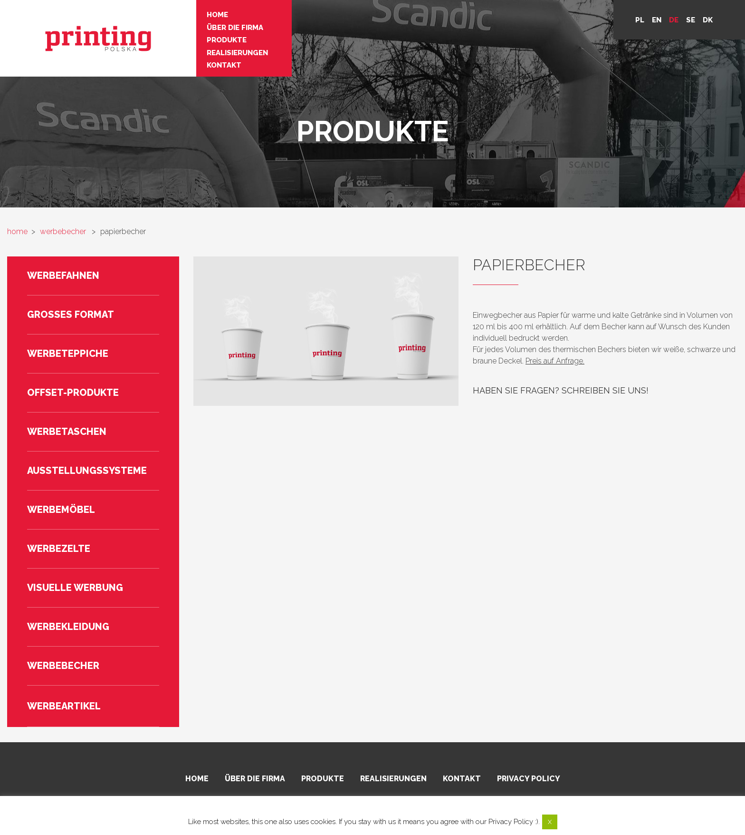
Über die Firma (202, 26)
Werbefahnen (63, 275)
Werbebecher (63, 665)
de (673, 20)
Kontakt (191, 62)
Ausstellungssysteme (87, 470)
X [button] (550, 821)
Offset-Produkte (73, 392)
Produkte (194, 38)
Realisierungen (204, 50)
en (656, 20)
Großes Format (70, 314)
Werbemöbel (61, 509)
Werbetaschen (66, 431)
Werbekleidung (68, 626)
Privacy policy (528, 778)
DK (708, 20)
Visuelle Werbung (75, 587)
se (690, 20)
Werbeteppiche (67, 353)
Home (184, 14)
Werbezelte (58, 548)
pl (639, 20)
